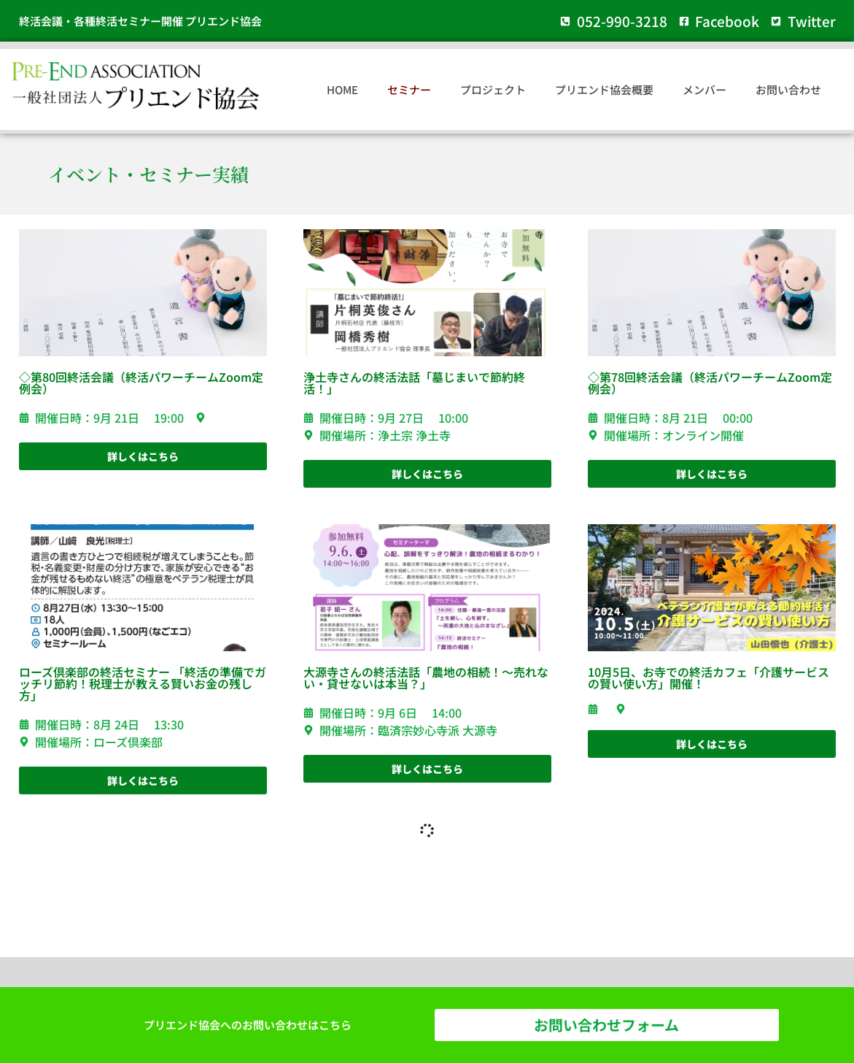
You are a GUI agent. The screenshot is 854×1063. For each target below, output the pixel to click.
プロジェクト (493, 89)
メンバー (704, 89)
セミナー (409, 89)
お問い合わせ (788, 89)
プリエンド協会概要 (604, 89)
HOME (342, 89)
